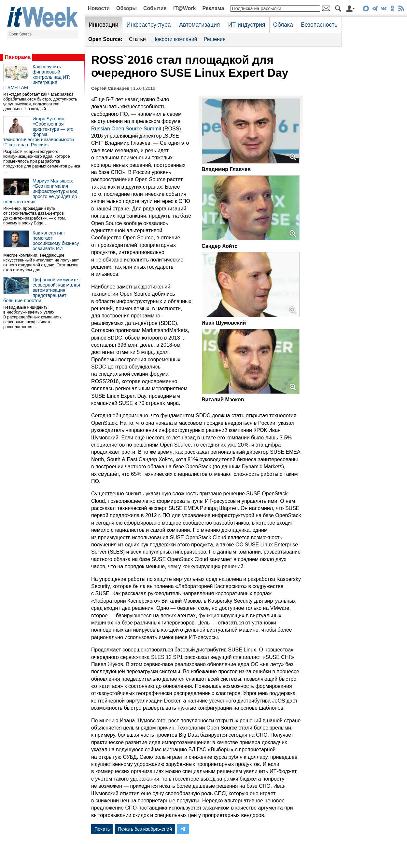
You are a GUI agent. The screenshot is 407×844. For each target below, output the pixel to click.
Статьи (137, 39)
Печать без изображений (145, 829)
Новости (99, 8)
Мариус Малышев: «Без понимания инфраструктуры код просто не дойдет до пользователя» (40, 191)
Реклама (213, 8)
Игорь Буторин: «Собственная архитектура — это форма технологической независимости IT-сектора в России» (38, 131)
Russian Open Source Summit (126, 128)
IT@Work (184, 8)
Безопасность (319, 24)
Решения (215, 39)
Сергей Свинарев (110, 88)
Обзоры (126, 8)
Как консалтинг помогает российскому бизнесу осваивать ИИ (56, 240)
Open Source (20, 34)
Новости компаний (174, 39)
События (155, 8)
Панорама (18, 57)
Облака (283, 24)
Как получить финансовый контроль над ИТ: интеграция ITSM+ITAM (36, 77)
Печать (102, 829)
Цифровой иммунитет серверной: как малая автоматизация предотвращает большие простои (41, 290)
